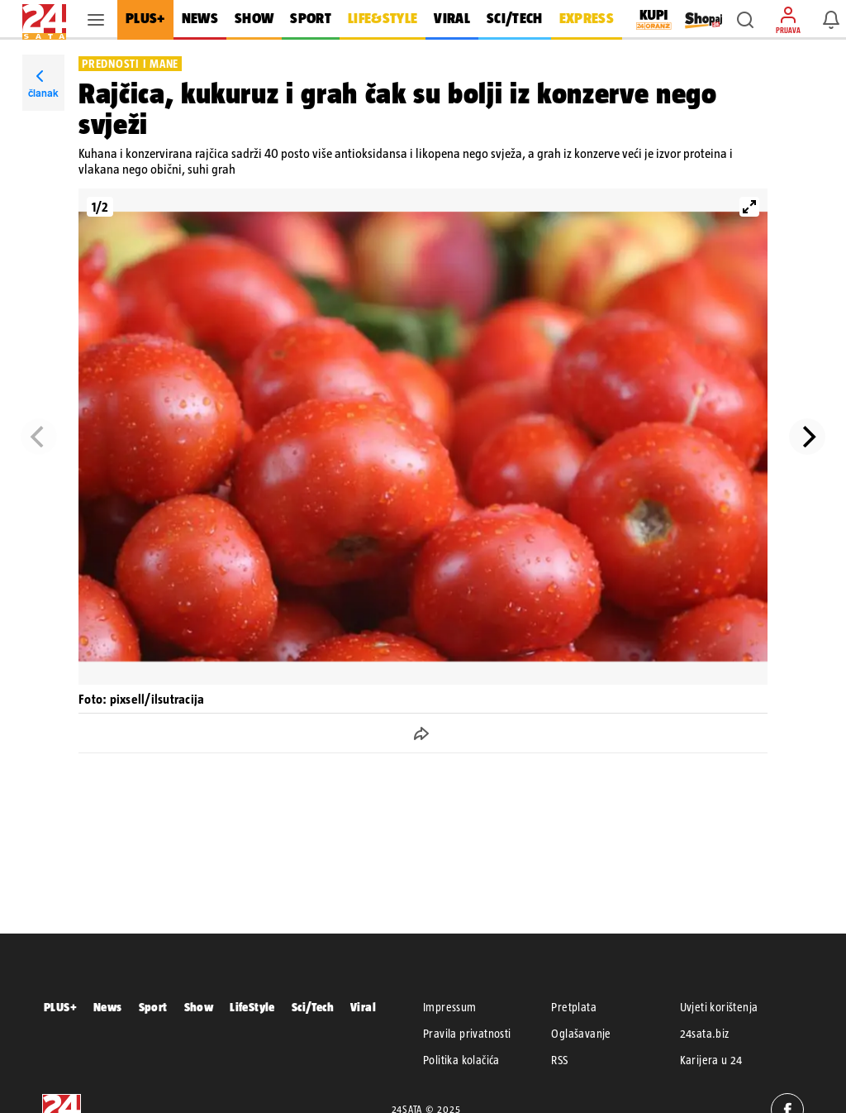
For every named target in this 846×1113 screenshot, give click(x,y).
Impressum (450, 1007)
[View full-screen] (749, 207)
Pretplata (573, 1007)
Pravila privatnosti (467, 1033)
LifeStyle (252, 1007)
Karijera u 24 (711, 1060)
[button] (745, 19)
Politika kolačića (461, 1060)
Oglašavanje (581, 1033)
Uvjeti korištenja (719, 1007)
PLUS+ (60, 1007)
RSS (559, 1060)
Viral (363, 1007)
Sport (153, 1007)
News (107, 1007)
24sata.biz (705, 1033)
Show (199, 1007)
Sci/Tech (313, 1007)
